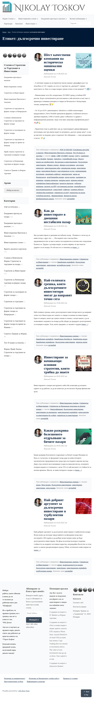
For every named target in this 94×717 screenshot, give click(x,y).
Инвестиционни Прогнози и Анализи (58, 153)
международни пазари (55, 177)
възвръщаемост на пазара (73, 565)
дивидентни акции (80, 339)
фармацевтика (57, 196)
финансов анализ (70, 196)
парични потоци (77, 180)
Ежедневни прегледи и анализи (53, 19)
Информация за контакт (36, 682)
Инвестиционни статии (27, 19)
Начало (4, 32)
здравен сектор (53, 165)
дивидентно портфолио (45, 342)
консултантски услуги (66, 171)
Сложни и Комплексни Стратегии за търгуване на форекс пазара (14, 121)
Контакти (19, 24)
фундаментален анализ (45, 199)
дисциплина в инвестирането (66, 162)
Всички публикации (77, 19)
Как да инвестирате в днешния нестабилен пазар (57, 216)
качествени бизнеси (49, 171)
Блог (9, 32)
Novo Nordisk (41, 159)
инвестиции (51, 265)
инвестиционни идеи (52, 168)
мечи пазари (50, 488)
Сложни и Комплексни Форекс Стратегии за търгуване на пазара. (13, 261)
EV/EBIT (64, 156)
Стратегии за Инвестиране (14, 93)
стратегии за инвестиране (67, 415)
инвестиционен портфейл (67, 412)
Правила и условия (70, 678)
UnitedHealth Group (69, 159)
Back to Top (86, 693)
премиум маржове (66, 183)
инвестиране (77, 485)
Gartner (71, 156)
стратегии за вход (61, 193)
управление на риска (77, 193)
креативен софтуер (53, 174)
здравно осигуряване (67, 165)
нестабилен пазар (64, 265)
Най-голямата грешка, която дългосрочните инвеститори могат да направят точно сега (58, 289)
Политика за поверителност (14, 678)
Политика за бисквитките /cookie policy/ (44, 678)
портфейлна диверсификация (47, 183)
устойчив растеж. (43, 196)
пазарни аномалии (51, 180)
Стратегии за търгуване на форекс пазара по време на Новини (14, 142)
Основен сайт (78, 603)
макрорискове (66, 174)
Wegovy (81, 159)
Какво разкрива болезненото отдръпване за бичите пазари (56, 436)
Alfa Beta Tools (24, 691)
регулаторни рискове (65, 186)
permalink (71, 199)
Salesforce (58, 159)
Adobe (53, 156)
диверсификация (56, 409)
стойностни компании (44, 193)
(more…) (75, 247)
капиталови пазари (68, 168)
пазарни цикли (64, 180)
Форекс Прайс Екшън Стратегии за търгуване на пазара (14, 352)
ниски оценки (70, 177)
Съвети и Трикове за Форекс (15, 334)
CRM (58, 156)
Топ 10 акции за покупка (14, 343)
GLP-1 (77, 156)
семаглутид (57, 190)
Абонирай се (34, 620)
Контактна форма (79, 607)
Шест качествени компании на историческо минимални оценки (57, 62)
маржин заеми (81, 342)
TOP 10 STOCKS (66, 150)
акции (38, 485)
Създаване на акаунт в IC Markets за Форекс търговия (58, 615)
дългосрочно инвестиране (65, 342)
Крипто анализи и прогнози (15, 249)
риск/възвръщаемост (44, 190)
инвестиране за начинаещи (46, 412)
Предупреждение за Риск (13, 682)
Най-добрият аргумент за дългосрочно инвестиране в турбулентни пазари (55, 509)
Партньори (8, 24)
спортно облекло (77, 190)
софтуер (66, 190)
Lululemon (85, 156)
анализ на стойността (45, 162)
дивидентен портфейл (66, 262)
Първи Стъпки (8, 19)
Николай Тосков (50, 77)
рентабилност (80, 186)
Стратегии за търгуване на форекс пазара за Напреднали (14, 311)
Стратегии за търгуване (13, 301)
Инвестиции (30, 24)
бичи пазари (46, 485)
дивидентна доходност (63, 339)
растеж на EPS (50, 186)
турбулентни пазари (44, 571)
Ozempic (50, 159)
